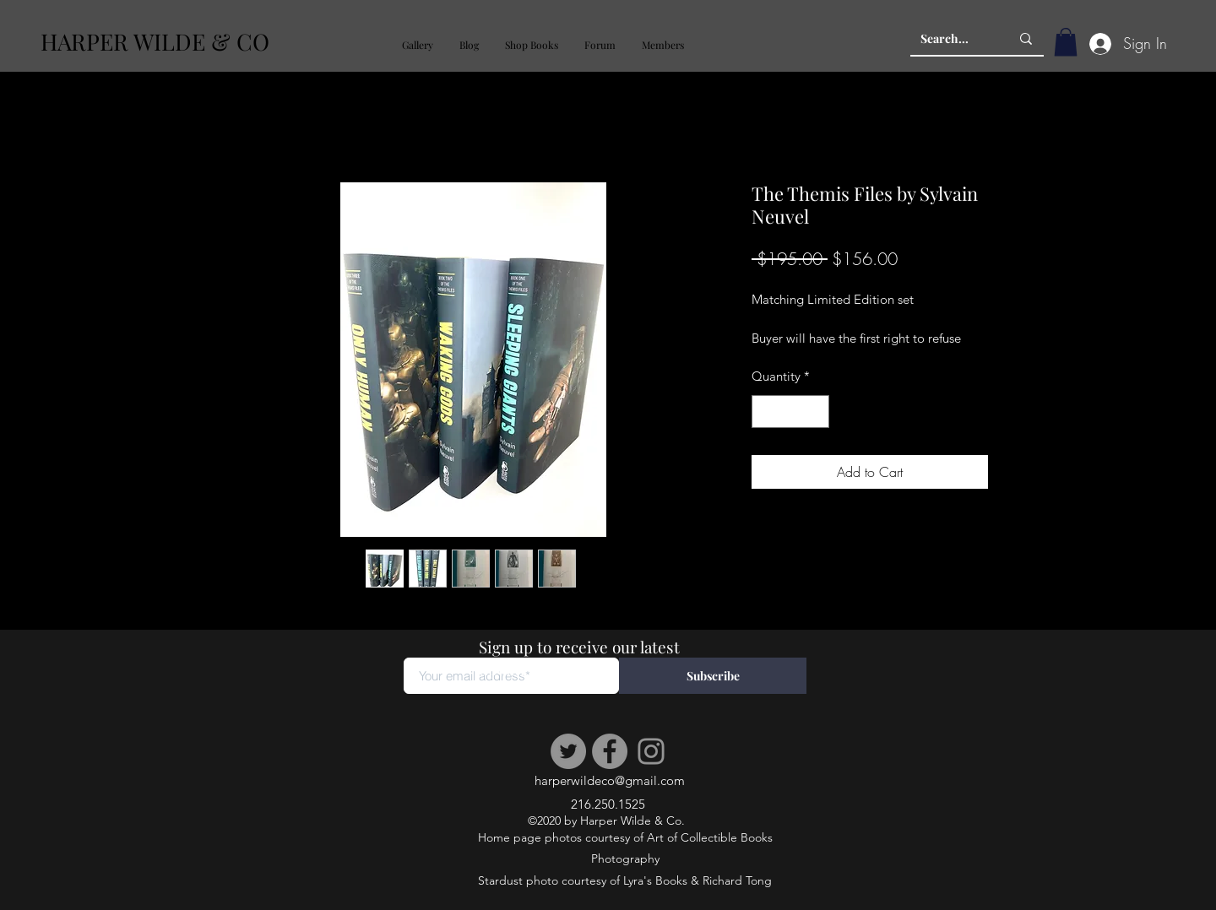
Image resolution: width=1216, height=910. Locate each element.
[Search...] (952, 39)
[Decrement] (765, 411)
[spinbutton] (791, 411)
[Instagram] (651, 751)
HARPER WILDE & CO (155, 41)
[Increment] (816, 411)
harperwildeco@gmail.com (610, 780)
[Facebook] (609, 751)
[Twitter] (568, 751)
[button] (417, 45)
